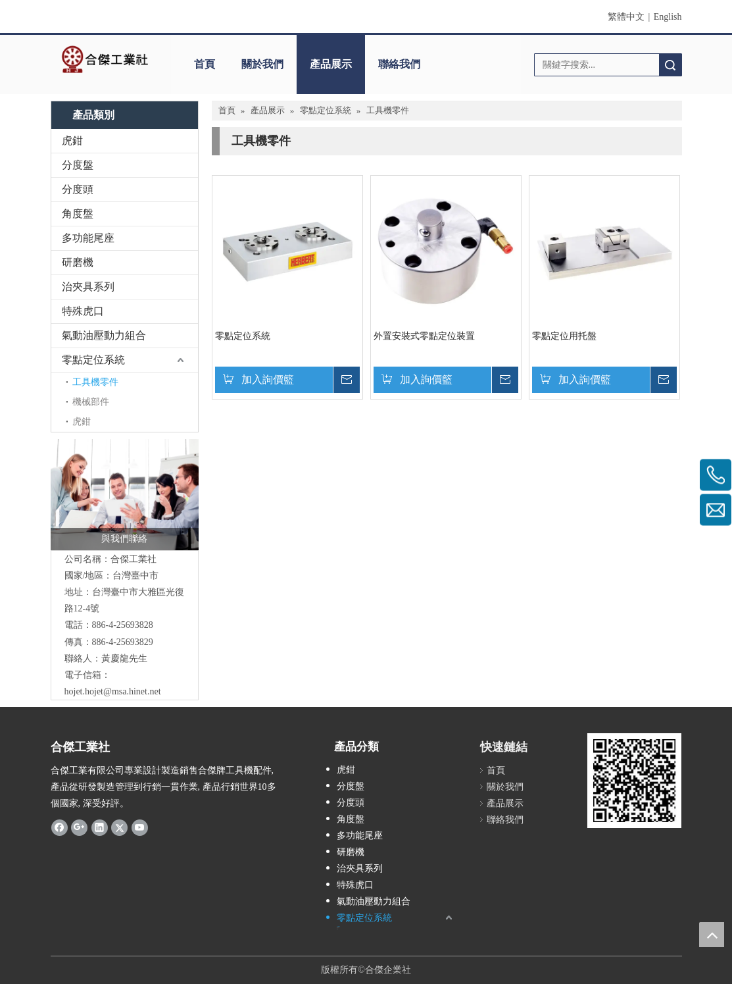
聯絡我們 (399, 64)
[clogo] (105, 59)
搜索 (670, 65)
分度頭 (77, 189)
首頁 (204, 64)
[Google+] (79, 827)
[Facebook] (59, 827)
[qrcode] (634, 780)
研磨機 (77, 262)
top (711, 934)
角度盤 (77, 213)
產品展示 (331, 64)
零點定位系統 (93, 359)
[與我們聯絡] (125, 494)
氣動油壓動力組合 (104, 335)
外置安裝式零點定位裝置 (424, 336)
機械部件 (90, 402)
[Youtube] (140, 827)
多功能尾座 (88, 238)
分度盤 (77, 164)
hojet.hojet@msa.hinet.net (112, 691)
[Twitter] (119, 827)
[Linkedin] (99, 827)
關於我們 (262, 64)
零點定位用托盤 (564, 336)
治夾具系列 (88, 286)
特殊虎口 (83, 311)
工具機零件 (95, 382)
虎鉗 (72, 140)
